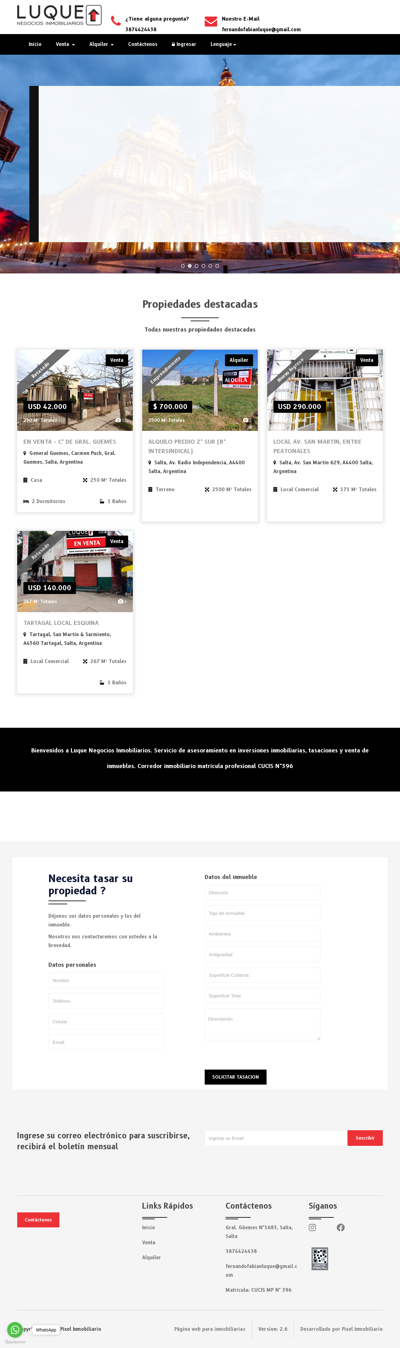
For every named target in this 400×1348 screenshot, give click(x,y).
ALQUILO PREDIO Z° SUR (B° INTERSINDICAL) (187, 446)
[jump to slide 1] (183, 266)
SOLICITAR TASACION (235, 1077)
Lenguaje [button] (221, 44)
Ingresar (184, 44)
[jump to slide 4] (203, 266)
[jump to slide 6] (217, 266)
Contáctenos (143, 44)
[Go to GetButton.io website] (15, 1342)
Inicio (35, 44)
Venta (148, 1243)
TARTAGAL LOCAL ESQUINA (61, 623)
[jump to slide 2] (190, 266)
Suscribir (365, 1138)
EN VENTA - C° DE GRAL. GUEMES (69, 441)
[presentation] (252, 1057)
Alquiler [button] (99, 44)
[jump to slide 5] (210, 266)
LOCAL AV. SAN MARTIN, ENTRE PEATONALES (317, 446)
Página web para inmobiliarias (210, 1329)
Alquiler (151, 1258)
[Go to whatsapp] (15, 1330)
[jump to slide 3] (196, 266)
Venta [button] (63, 44)
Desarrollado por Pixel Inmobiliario (341, 1329)
